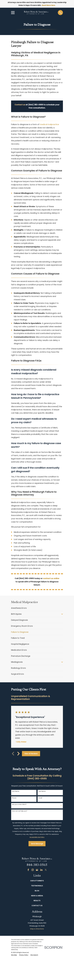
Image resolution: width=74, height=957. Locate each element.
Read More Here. (49, 5)
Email (40, 798)
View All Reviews (31, 753)
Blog (37, 891)
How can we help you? (19, 811)
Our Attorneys (37, 881)
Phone (14, 798)
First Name (15, 791)
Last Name (42, 791)
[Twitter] (46, 870)
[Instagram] (33, 870)
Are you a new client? (19, 804)
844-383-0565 (37, 865)
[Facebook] (28, 870)
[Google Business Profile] (37, 870)
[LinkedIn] (41, 870)
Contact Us (37, 905)
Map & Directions (37, 929)
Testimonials (37, 886)
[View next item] (18, 754)
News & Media (37, 896)
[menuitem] (37, 608)
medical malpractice (49, 124)
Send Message (37, 843)
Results (37, 900)
